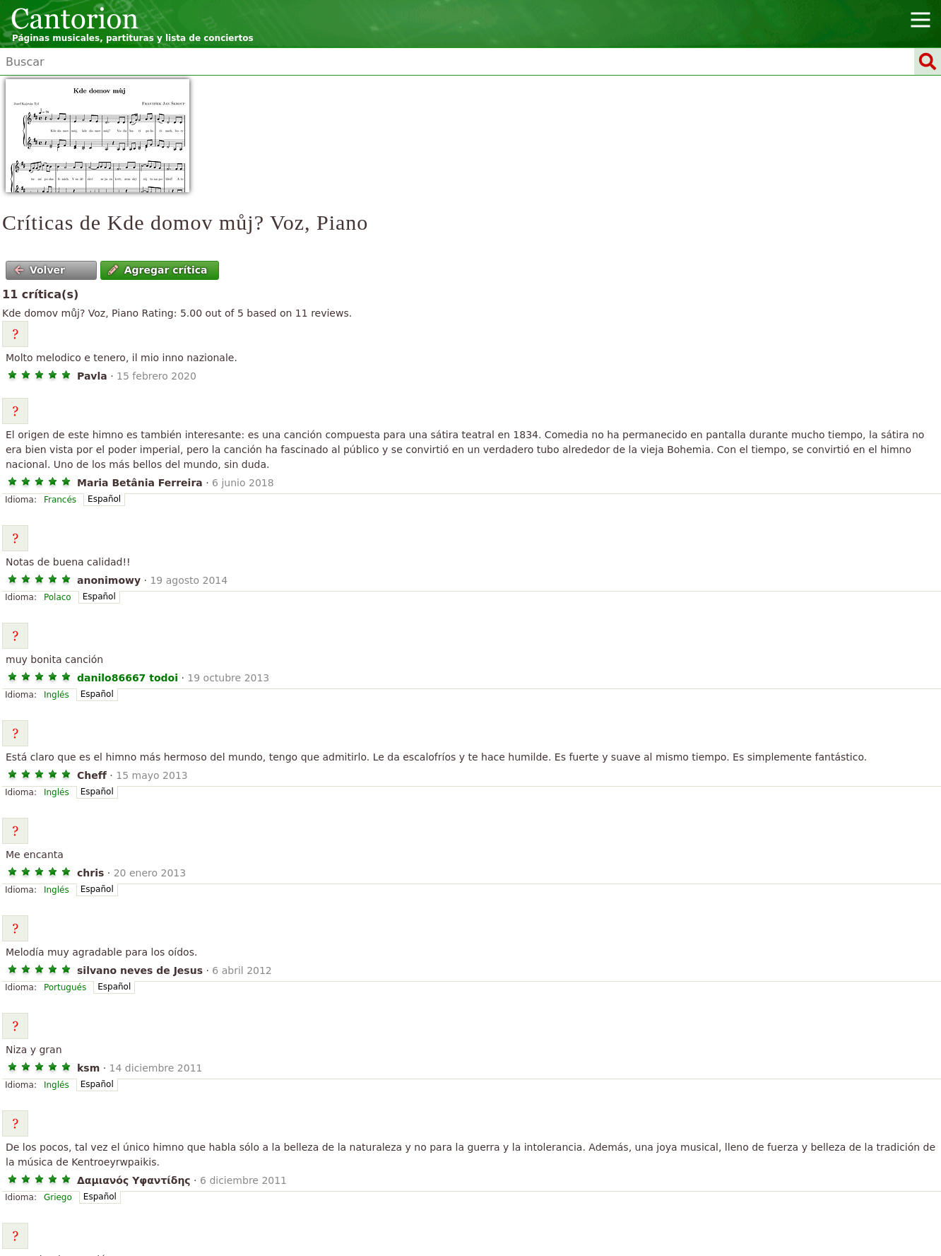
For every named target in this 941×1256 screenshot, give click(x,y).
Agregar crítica (157, 270)
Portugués (65, 987)
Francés (60, 500)
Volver (39, 270)
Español (104, 499)
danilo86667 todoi (127, 677)
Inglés (56, 695)
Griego (58, 1197)
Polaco (57, 597)
